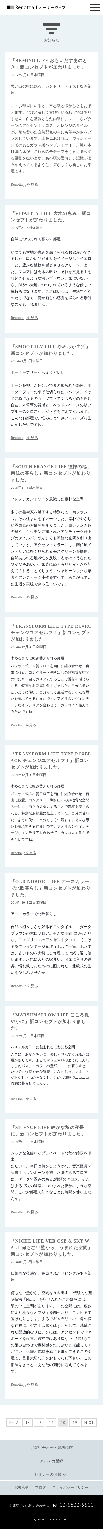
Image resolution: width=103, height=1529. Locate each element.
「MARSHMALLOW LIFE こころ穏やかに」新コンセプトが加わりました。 (50, 1021)
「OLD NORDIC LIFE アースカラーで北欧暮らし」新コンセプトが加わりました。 (51, 888)
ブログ (40, 1487)
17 (51, 1422)
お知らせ (22, 1487)
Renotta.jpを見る (24, 184)
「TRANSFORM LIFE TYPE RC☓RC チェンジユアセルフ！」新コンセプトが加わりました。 (51, 633)
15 (27, 1422)
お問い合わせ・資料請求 (51, 1448)
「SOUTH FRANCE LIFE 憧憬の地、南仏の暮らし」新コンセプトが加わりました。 (51, 473)
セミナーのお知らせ (51, 1474)
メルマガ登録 (51, 1461)
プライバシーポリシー (70, 1487)
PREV (13, 1422)
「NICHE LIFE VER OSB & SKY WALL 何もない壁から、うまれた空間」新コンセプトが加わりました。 (51, 1248)
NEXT (89, 1422)
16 (39, 1422)
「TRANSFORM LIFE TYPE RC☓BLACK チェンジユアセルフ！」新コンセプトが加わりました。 (51, 760)
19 (75, 1422)
